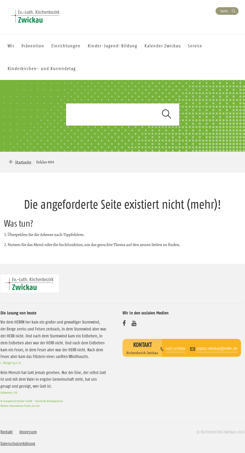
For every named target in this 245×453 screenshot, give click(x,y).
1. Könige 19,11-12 (10, 363)
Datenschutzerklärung (17, 443)
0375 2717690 (175, 348)
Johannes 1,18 (8, 392)
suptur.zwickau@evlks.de (216, 348)
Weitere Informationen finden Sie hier (20, 406)
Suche (224, 11)
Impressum (28, 432)
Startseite (23, 162)
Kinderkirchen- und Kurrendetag (42, 68)
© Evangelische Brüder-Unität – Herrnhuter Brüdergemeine (31, 401)
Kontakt (6, 432)
